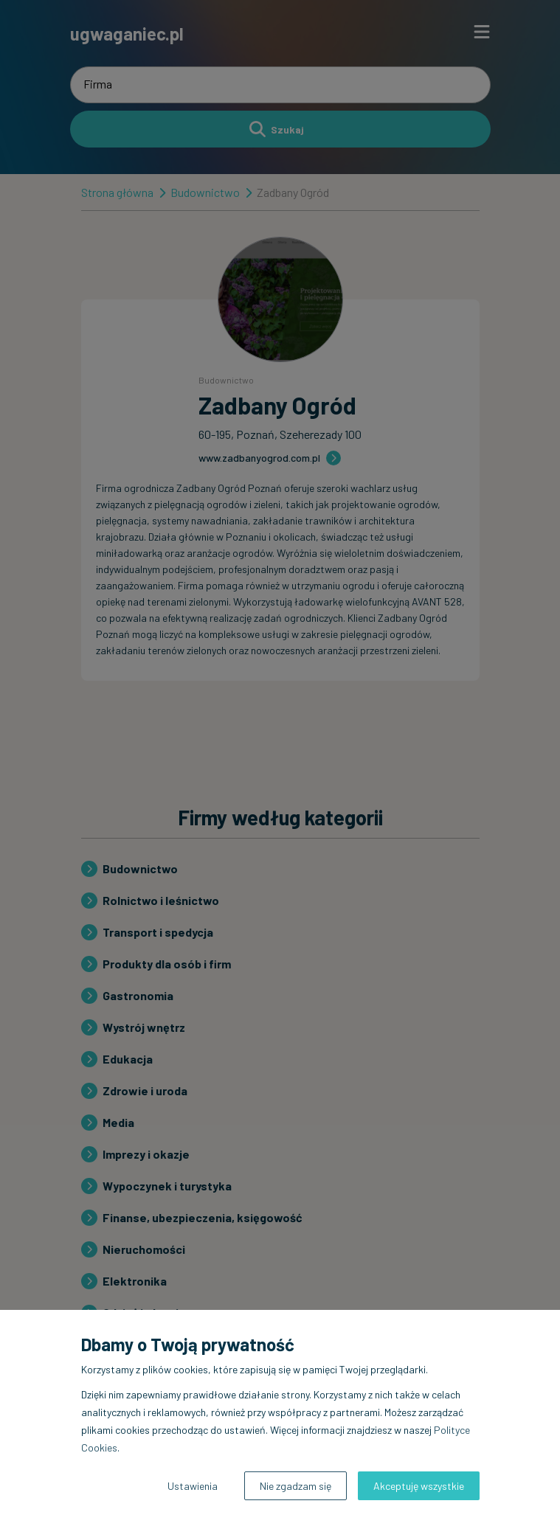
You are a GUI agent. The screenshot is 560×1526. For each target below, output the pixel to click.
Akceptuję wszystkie (418, 1486)
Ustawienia (192, 1486)
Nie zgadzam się (295, 1486)
